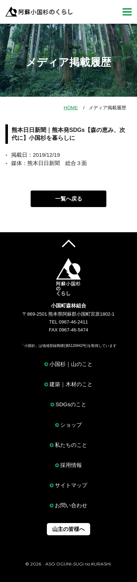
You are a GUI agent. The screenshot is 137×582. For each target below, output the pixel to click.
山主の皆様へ (68, 529)
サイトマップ (71, 485)
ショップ (71, 425)
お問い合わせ (71, 505)
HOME (71, 107)
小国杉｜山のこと (71, 364)
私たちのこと (71, 445)
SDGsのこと (71, 404)
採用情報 (71, 465)
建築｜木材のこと (71, 384)
